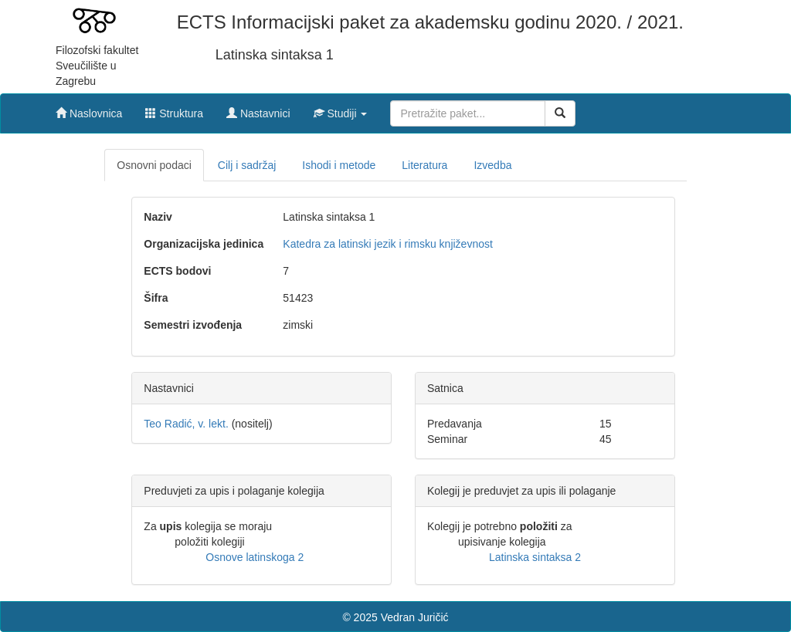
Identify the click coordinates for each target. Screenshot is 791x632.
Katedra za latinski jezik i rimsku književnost (388, 244)
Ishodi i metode (338, 165)
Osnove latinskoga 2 (254, 557)
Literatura (424, 165)
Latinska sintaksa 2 (535, 557)
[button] (340, 109)
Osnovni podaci (154, 165)
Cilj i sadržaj (247, 165)
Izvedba (492, 165)
